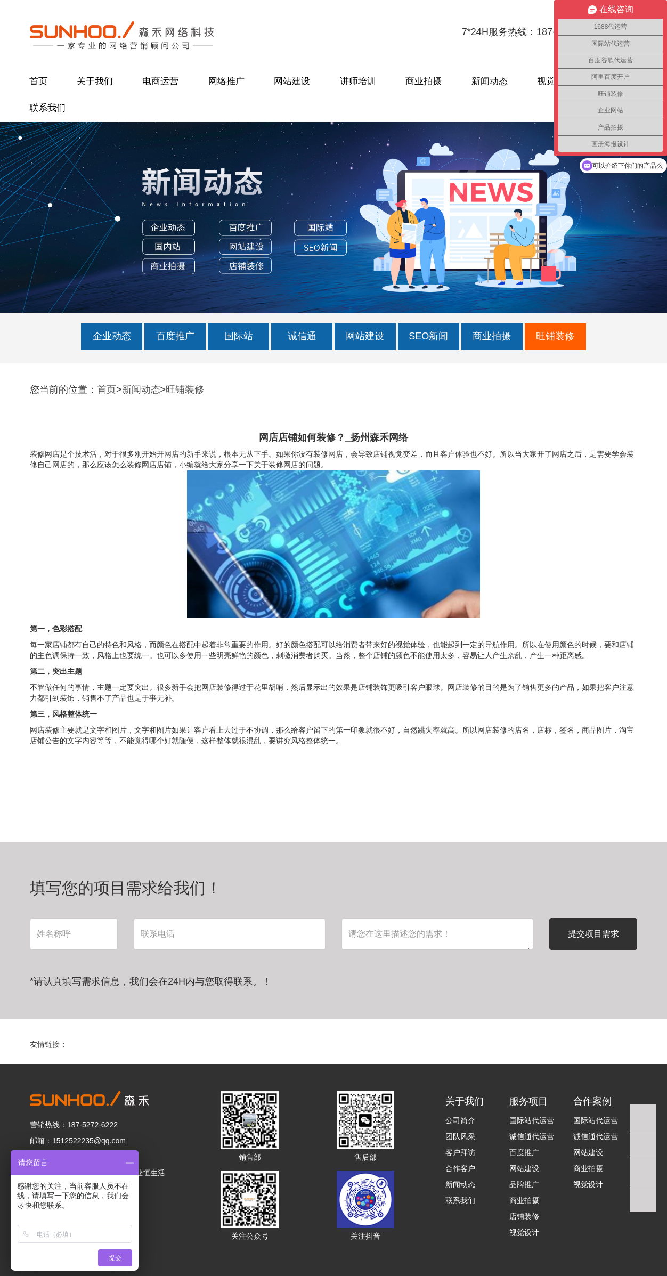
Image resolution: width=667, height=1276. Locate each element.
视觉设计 (524, 1232)
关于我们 (95, 81)
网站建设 (292, 81)
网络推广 (226, 81)
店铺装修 (524, 1216)
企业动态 (112, 336)
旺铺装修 (555, 336)
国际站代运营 (531, 1120)
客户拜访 (460, 1152)
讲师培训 (358, 81)
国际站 (238, 336)
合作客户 (460, 1168)
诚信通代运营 (531, 1136)
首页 (38, 81)
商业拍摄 (423, 81)
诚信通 (302, 336)
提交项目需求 (593, 933)
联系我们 (47, 108)
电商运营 (160, 81)
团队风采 (460, 1136)
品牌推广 (524, 1184)
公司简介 (460, 1120)
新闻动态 (489, 81)
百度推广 (175, 336)
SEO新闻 (428, 336)
